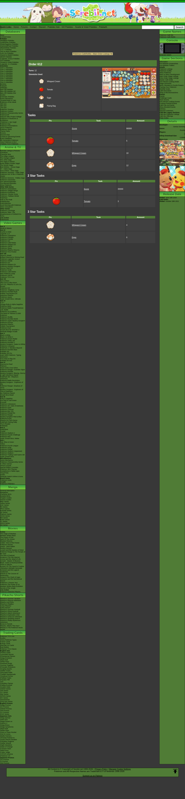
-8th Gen (3, 106)
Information (164, 62)
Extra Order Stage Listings (169, 78)
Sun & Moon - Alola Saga (9, 171)
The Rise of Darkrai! (7, 555)
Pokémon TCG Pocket (8, 252)
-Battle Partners (6, 736)
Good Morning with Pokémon (10, 205)
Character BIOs (5, 494)
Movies (13, 528)
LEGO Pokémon (6, 127)
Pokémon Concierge (7, 210)
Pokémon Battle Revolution (10, 380)
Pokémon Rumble (6, 371)
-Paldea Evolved (6, 685)
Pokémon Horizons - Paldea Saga (12, 178)
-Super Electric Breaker (8, 739)
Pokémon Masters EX (8, 244)
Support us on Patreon (92, 776)
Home (16, 27)
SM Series (4, 525)
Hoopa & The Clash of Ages (10, 577)
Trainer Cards (5, 642)
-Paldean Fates (5, 678)
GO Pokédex (67, 27)
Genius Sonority (179, 127)
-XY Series (4, 692)
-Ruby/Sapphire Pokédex (9, 44)
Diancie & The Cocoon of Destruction (9, 574)
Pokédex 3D (4, 351)
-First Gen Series (6, 701)
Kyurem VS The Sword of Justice (12, 566)
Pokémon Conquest (7, 346)
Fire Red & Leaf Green (8, 400)
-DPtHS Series (5, 696)
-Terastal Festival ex (7, 738)
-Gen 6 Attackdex (6, 77)
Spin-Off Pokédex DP (8, 91)
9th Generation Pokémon (9, 140)
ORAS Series (5, 523)
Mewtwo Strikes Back (8, 535)
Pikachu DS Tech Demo (8, 420)
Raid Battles (4, 647)
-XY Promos (4, 712)
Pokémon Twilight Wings (9, 191)
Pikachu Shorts (12, 595)
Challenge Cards (166, 98)
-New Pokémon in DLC (8, 142)
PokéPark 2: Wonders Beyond (11, 348)
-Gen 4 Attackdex (6, 73)
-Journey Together (6, 665)
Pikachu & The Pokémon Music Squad (11, 628)
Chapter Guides (6, 498)
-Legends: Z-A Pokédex (8, 64)
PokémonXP (4, 115)
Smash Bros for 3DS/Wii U (9, 330)
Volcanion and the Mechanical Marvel (11, 580)
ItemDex (3, 84)
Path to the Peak (6, 200)
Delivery (162, 109)
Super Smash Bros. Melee (9, 438)
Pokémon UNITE (6, 246)
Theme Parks (5, 131)
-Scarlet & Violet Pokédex (9, 62)
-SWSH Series (5, 689)
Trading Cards (13, 632)
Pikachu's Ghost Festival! (9, 611)
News (2, 35)
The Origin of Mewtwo (8, 534)
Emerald (3, 402)
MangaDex (4, 492)
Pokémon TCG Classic (8, 649)
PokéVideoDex (5, 203)
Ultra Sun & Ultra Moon (8, 283)
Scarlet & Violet (5, 232)
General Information (7, 491)
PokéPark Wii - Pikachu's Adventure (9, 378)
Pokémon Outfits (166, 71)
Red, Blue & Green (7, 442)
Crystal (2, 431)
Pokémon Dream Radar (8, 339)
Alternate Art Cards (7, 645)
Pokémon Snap (5, 447)
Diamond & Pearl (6, 364)
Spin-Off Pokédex (6, 89)
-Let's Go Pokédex (7, 53)
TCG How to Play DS (8, 359)
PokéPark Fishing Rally (8, 422)
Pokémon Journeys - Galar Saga (12, 172)
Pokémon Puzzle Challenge (10, 435)
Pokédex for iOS (6, 360)
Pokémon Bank (5, 306)
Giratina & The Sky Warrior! (10, 557)
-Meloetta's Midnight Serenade (11, 568)
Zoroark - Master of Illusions (10, 561)
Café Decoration (165, 91)
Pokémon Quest (6, 297)
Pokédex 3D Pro (6, 353)
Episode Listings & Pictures (10, 151)
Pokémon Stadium (7, 453)
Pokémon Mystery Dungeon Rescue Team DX (10, 267)
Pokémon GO (5, 241)
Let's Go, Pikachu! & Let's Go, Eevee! (11, 285)
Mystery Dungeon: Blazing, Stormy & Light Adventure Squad (12, 374)
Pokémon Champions (8, 235)
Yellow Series (5, 503)
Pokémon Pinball (6, 449)
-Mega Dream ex (6, 721)
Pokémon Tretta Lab (7, 341)
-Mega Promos (5, 705)
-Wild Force (4, 750)
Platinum (3, 366)
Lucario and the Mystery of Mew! (12, 550)
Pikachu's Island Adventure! (10, 613)
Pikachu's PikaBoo (7, 604)
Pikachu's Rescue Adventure (10, 600)
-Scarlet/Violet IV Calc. (8, 100)
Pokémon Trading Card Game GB (12, 455)
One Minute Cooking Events (170, 102)
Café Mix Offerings (166, 116)
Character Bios (5, 154)
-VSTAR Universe (6, 754)
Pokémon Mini (5, 437)
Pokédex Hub (54, 27)
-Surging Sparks (6, 669)
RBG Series (4, 501)
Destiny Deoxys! (6, 548)
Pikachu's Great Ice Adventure (11, 617)
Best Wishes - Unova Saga (10, 167)
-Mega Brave (5, 725)
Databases (13, 31)
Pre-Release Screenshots (169, 63)
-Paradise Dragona (7, 741)
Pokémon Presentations (9, 126)
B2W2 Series (5, 520)
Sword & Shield (5, 255)
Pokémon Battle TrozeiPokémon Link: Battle (11, 309)
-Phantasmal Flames (7, 656)
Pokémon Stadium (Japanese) (11, 451)
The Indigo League (7, 156)
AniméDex (4, 152)
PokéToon (3, 198)
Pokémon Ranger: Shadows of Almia (11, 387)
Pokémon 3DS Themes (8, 469)
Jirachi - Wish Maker (7, 546)
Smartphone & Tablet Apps (9, 471)
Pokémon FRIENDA (7, 484)
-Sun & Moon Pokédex (8, 51)
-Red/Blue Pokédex (7, 40)
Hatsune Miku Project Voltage (10, 117)
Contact (33, 27)
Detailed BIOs (5, 496)
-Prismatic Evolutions (7, 667)
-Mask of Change (6, 747)
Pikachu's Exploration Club (10, 615)
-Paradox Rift (5, 680)
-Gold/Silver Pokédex (8, 42)
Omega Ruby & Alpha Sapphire (11, 304)
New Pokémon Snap (7, 273)
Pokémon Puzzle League (9, 446)
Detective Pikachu (6, 295)
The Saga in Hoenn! (7, 162)
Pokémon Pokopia (6, 237)
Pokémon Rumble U (7, 342)
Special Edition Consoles (9, 467)
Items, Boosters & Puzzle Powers (172, 85)
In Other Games (6, 464)
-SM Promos (4, 710)
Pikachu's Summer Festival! (10, 609)
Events (162, 96)
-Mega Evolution (6, 658)
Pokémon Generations (8, 189)
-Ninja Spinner (5, 718)
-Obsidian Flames (6, 683)
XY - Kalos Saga (6, 169)
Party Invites (164, 118)
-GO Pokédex (5, 60)
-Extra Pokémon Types (8, 640)
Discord (42, 27)
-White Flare (4, 662)
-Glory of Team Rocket (8, 732)
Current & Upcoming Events (10, 137)
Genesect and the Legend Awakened (9, 571)
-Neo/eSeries (5, 700)
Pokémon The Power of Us (10, 584)
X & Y (2, 302)
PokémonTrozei (6, 418)
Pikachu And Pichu (7, 602)
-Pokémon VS (5, 756)
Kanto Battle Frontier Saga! (10, 163)
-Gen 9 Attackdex (6, 82)
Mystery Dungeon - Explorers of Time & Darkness (11, 390)
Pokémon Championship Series (11, 113)
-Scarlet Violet (5, 687)
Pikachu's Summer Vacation (10, 599)
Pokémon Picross (6, 322)
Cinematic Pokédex (7, 97)
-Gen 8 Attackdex (6, 80)
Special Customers (166, 111)
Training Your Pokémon (168, 87)
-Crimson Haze (5, 749)
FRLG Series (5, 509)
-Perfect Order (5, 653)
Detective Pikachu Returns (9, 250)
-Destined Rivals (6, 663)
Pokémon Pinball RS (7, 413)
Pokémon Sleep (6, 248)
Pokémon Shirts (6, 129)
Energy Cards (5, 643)
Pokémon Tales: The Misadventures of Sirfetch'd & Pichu (10, 214)
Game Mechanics (6, 98)
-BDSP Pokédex (6, 57)
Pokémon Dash (5, 408)
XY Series (3, 521)
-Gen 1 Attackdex (6, 68)
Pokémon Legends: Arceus (10, 259)
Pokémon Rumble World (9, 319)
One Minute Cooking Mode (169, 82)
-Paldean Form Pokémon (9, 144)
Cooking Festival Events (168, 103)
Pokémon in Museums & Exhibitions (9, 119)
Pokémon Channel (7, 409)
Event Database (6, 138)
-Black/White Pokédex (8, 48)
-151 (1, 682)
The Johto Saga (6, 160)
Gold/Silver (4, 429)
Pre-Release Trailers (167, 65)
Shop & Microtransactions (169, 92)
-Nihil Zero (4, 720)
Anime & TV (13, 147)
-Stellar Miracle (5, 743)
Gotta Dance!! (5, 608)
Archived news (5, 37)
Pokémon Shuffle (6, 317)
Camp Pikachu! (5, 606)
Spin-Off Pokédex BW (8, 93)
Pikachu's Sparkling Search (10, 618)
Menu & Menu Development (170, 74)
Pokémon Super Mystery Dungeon (12, 321)
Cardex (2, 95)
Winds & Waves (6, 228)
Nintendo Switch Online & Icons (11, 476)
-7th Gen (3, 108)
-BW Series (4, 694)
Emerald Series (5, 510)
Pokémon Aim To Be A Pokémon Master (11, 175)
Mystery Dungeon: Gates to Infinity (12, 344)
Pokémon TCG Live (7, 277)
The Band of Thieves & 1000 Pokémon (10, 314)
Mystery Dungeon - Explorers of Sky (11, 383)
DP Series (3, 512)
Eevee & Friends (6, 624)
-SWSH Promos (6, 709)
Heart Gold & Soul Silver (9, 368)
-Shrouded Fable (6, 672)
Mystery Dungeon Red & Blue (11, 417)
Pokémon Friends (6, 239)
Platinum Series (6, 514)
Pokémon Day (5, 124)
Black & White (5, 335)
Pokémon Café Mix (166, 35)
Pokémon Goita (5, 480)
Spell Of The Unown (7, 539)
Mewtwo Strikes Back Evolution (11, 586)
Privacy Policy (101, 769)
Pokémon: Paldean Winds (9, 196)
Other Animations (6, 207)
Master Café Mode (166, 80)
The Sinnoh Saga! (6, 165)
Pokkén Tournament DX (8, 293)
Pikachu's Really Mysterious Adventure (10, 621)
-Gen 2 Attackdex (6, 69)
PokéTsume (4, 219)
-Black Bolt (4, 660)
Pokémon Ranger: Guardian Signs (12, 370)
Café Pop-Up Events (167, 105)
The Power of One (6, 537)
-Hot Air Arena (5, 734)
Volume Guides (5, 500)
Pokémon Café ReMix (8, 243)
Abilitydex (3, 88)
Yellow (2, 444)
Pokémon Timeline (7, 109)
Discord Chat (5, 135)
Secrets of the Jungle (8, 588)
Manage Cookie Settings (120, 769)
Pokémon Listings (166, 69)
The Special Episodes (8, 181)
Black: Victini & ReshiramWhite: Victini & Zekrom (11, 563)
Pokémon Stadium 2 (7, 433)
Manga (13, 487)
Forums (24, 27)
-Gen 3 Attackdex (6, 71)
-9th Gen (3, 104)
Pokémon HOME (6, 261)
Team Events (164, 100)
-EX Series (4, 698)
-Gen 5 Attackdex (6, 75)
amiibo (2, 475)
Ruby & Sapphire (6, 399)
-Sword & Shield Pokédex (9, 55)
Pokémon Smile (6, 270)
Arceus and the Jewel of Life (10, 559)
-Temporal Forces (6, 676)
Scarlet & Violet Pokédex (86, 27)
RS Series (4, 507)
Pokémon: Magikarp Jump (9, 290)
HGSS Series (5, 516)
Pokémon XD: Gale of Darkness (11, 406)
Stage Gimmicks (165, 83)
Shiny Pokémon (6, 185)
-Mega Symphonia (6, 727)
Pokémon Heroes (6, 545)
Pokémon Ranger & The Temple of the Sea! (12, 553)
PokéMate (4, 426)
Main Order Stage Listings (169, 76)
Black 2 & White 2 (6, 337)
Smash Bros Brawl (7, 395)
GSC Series (4, 505)
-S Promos (4, 761)
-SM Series (4, 691)
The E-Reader (5, 424)
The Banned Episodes (8, 183)
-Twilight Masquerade (8, 674)
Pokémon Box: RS (7, 411)
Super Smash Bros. (7, 456)
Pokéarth (103, 27)
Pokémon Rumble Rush (8, 292)
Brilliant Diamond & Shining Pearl (12, 257)
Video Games (13, 222)
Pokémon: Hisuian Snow (9, 194)
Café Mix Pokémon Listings (169, 114)
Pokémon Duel (5, 328)
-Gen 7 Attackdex (6, 79)
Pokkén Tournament (7, 326)
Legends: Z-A (5, 234)
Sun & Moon (4, 281)
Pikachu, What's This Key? (10, 626)
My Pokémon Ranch (7, 393)
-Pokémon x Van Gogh (8, 122)
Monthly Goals (165, 89)
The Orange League (7, 158)
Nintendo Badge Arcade (8, 331)
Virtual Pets (4, 473)
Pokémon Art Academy (8, 312)
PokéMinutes (5, 201)
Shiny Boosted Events (167, 107)
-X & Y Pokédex (6, 50)
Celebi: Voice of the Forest (9, 543)
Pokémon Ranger (6, 415)
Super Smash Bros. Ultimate (10, 299)
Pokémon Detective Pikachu (10, 592)
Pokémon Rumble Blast (8, 350)
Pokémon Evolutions (7, 192)
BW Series (4, 518)
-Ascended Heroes (7, 654)
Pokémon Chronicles (7, 180)
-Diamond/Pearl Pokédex (9, 46)
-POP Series (4, 714)
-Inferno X (3, 723)
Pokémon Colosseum (8, 404)
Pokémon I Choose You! (9, 583)
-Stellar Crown (5, 671)
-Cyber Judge (5, 752)
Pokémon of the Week (8, 102)
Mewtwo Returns (6, 541)
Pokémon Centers (6, 111)
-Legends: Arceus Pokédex (10, 59)
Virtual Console (5, 466)
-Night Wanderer (6, 745)
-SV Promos (4, 707)
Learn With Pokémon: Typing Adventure (10, 356)
